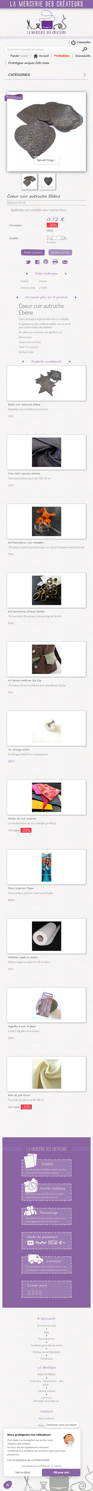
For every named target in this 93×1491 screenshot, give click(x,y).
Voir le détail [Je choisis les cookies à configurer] (22, 1472)
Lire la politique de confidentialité (28, 1460)
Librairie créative (46, 1391)
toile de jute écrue (19, 1095)
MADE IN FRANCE (46, 1374)
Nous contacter (46, 1418)
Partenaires (47, 1358)
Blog (46, 1332)
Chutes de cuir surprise (22, 818)
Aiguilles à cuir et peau (22, 1026)
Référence (12, 202)
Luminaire (46, 1397)
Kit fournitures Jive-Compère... (26, 542)
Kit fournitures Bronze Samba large (26, 611)
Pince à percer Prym (20, 888)
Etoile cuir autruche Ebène (24, 404)
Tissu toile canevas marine (24, 473)
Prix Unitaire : (16, 225)
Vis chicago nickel (18, 749)
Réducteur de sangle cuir (46, 1401)
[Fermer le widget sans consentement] (61, 1425)
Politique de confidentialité (46, 1352)
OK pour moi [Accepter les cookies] (61, 1472)
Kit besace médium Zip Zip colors (24, 680)
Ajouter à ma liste (60, 252)
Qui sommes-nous (46, 1325)
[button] (7, 1484)
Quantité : (14, 238)
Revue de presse (46, 1338)
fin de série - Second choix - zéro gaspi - (46, 1382)
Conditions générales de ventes (46, 1345)
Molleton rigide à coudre (23, 957)
